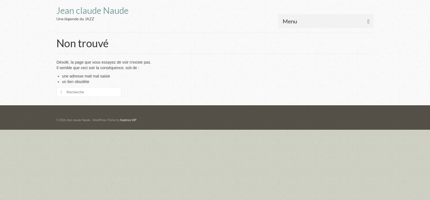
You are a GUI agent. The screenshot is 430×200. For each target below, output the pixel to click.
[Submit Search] (60, 92)
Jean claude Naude (92, 10)
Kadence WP (128, 120)
